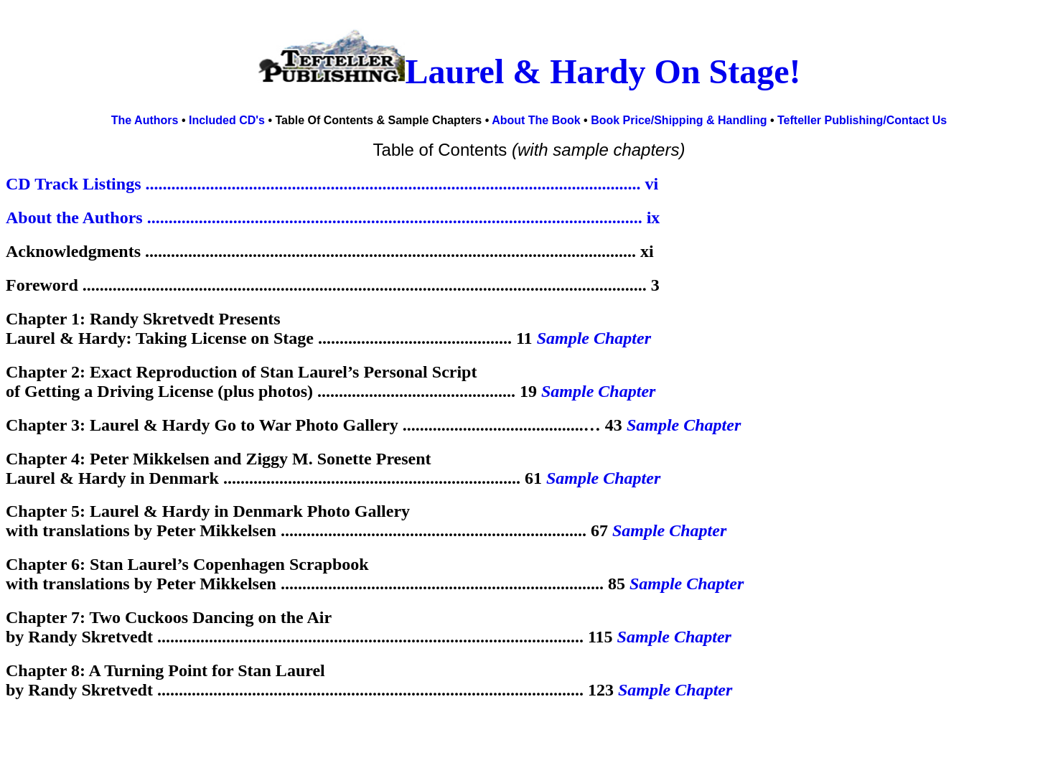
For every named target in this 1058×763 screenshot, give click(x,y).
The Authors (145, 120)
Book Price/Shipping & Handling (679, 120)
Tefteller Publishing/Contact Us (862, 120)
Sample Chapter (594, 338)
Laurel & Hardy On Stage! (602, 71)
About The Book (538, 120)
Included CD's (227, 120)
